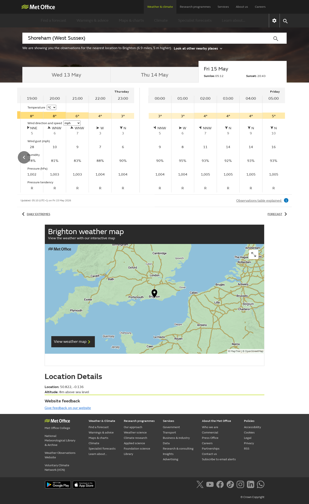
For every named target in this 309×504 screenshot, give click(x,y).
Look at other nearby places (198, 48)
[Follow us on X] (200, 485)
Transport (169, 432)
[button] (285, 20)
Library (128, 454)
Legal (247, 438)
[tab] (66, 75)
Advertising (170, 459)
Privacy (249, 443)
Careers (260, 7)
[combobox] (144, 38)
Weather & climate (160, 7)
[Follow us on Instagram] (241, 485)
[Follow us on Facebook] (221, 485)
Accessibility (252, 427)
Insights (168, 454)
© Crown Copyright (252, 497)
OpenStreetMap (254, 351)
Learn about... (233, 20)
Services (223, 7)
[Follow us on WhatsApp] (260, 485)
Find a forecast (53, 20)
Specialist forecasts (195, 20)
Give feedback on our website (68, 408)
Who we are (210, 427)
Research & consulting (178, 448)
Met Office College (57, 428)
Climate (161, 20)
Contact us (209, 454)
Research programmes (195, 7)
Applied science (134, 443)
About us (242, 7)
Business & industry (176, 438)
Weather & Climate (102, 421)
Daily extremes (35, 214)
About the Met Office (216, 421)
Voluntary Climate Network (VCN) (57, 467)
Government (171, 427)
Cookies (249, 432)
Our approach (133, 427)
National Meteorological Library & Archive (60, 440)
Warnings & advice (93, 20)
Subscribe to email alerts (219, 459)
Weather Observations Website (60, 455)
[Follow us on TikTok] (231, 485)
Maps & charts (131, 20)
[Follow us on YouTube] (210, 485)
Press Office (210, 438)
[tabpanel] (216, 140)
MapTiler (236, 351)
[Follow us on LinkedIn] (251, 485)
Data (166, 443)
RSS (246, 448)
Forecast (278, 214)
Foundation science (137, 448)
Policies (249, 421)
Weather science (135, 432)
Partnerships (211, 448)
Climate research (135, 438)
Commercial (210, 432)
